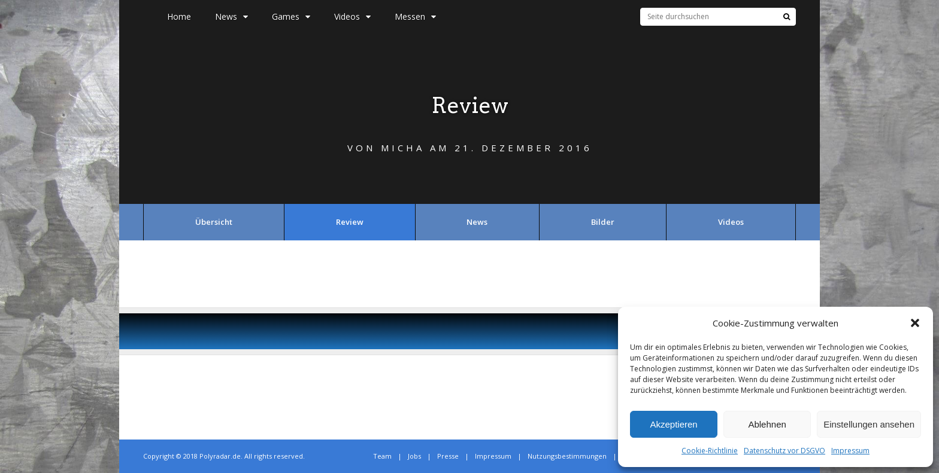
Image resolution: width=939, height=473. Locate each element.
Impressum (850, 450)
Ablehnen (767, 424)
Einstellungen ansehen (868, 424)
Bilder (602, 221)
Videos (352, 16)
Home (179, 16)
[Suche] (786, 17)
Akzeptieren (673, 424)
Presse (448, 455)
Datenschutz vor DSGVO (784, 450)
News (231, 16)
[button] (915, 323)
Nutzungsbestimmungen (567, 455)
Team (382, 455)
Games (291, 16)
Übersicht (213, 221)
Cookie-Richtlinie (709, 450)
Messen (415, 16)
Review (350, 221)
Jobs (414, 455)
